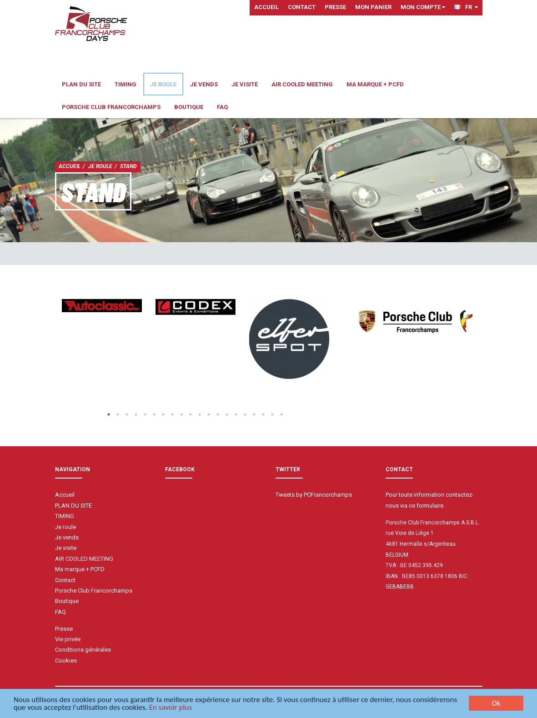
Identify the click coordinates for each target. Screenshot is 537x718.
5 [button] (145, 414)
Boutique (188, 107)
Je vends (204, 84)
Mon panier (373, 7)
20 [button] (281, 414)
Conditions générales (83, 649)
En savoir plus (170, 708)
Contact (302, 7)
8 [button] (172, 414)
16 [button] (245, 414)
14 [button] (226, 414)
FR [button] (466, 7)
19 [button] (272, 414)
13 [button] (217, 414)
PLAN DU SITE (81, 84)
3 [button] (126, 414)
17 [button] (254, 414)
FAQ (222, 107)
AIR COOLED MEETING (302, 84)
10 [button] (190, 414)
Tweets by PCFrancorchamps (314, 494)
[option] (102, 305)
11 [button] (199, 414)
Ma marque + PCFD (375, 84)
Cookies (66, 660)
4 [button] (136, 414)
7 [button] (163, 414)
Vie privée (67, 639)
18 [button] (263, 414)
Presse (335, 7)
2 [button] (117, 414)
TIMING (125, 84)
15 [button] (236, 414)
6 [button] (154, 414)
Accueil (266, 7)
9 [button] (181, 414)
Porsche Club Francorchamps (111, 107)
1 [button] (108, 414)
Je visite (244, 84)
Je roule (163, 84)
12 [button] (208, 414)
